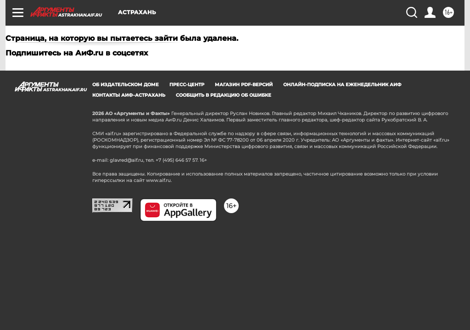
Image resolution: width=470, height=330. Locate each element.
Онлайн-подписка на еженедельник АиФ (342, 85)
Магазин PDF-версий (244, 85)
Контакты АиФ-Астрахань (128, 95)
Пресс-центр (186, 85)
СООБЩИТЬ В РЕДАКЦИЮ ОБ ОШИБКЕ (223, 95)
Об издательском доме (125, 85)
